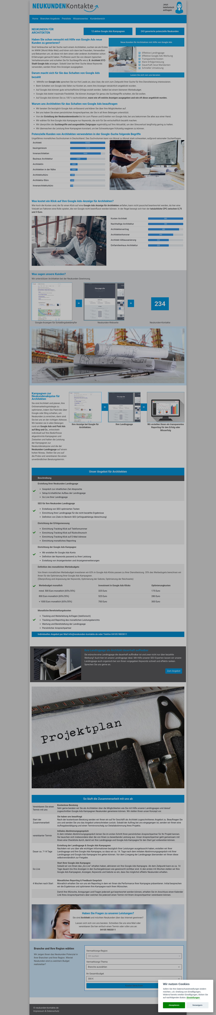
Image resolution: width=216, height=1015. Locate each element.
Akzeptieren (174, 1005)
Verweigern (197, 1005)
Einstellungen (193, 997)
